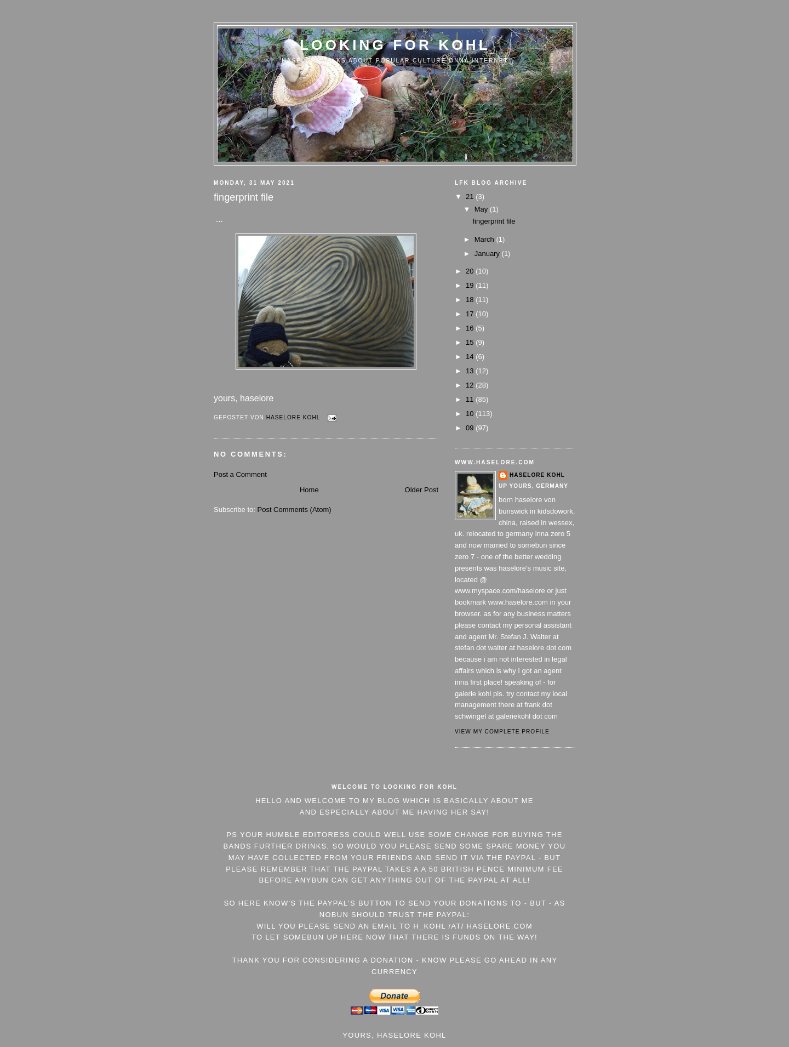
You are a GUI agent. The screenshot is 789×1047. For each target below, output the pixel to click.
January (488, 253)
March (485, 239)
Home (309, 490)
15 (471, 342)
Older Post (421, 490)
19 (471, 285)
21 (471, 196)
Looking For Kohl (395, 45)
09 (471, 428)
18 (471, 299)
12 (471, 385)
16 (471, 328)
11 (471, 399)
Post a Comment (240, 474)
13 (471, 371)
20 (471, 271)
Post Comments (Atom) (294, 509)
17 (471, 314)
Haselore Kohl (537, 475)
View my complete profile (502, 732)
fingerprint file (493, 221)
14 (471, 356)
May (482, 209)
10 (471, 413)
